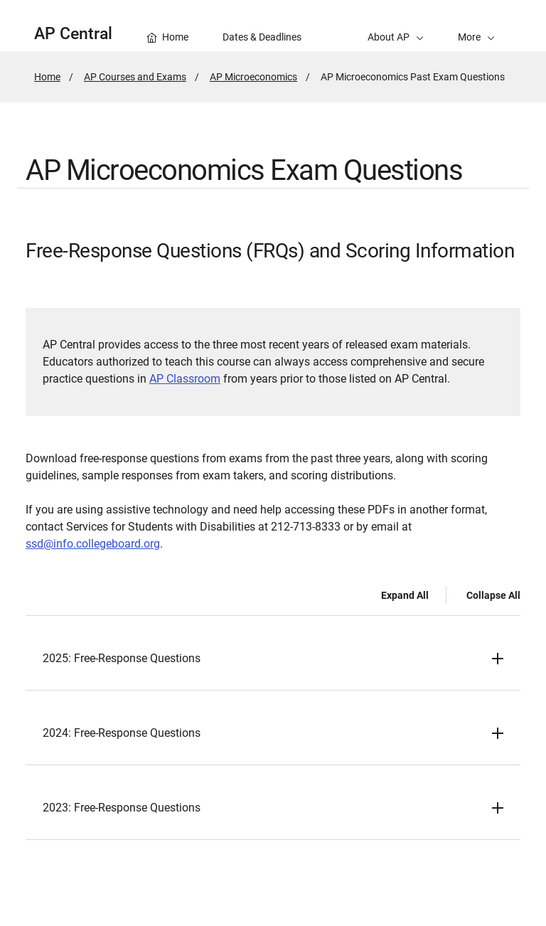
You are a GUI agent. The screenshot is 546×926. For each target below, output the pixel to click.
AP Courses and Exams (135, 77)
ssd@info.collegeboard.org (93, 543)
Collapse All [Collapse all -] (493, 595)
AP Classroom (184, 378)
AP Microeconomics (253, 77)
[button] (476, 25)
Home (47, 77)
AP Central (73, 33)
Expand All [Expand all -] (405, 595)
